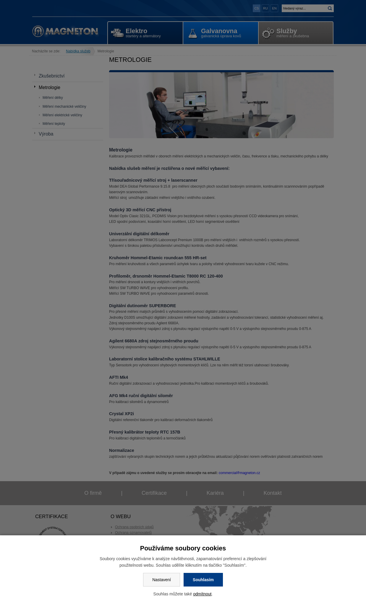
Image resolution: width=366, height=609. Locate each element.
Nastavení (161, 579)
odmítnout (202, 594)
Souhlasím (203, 579)
